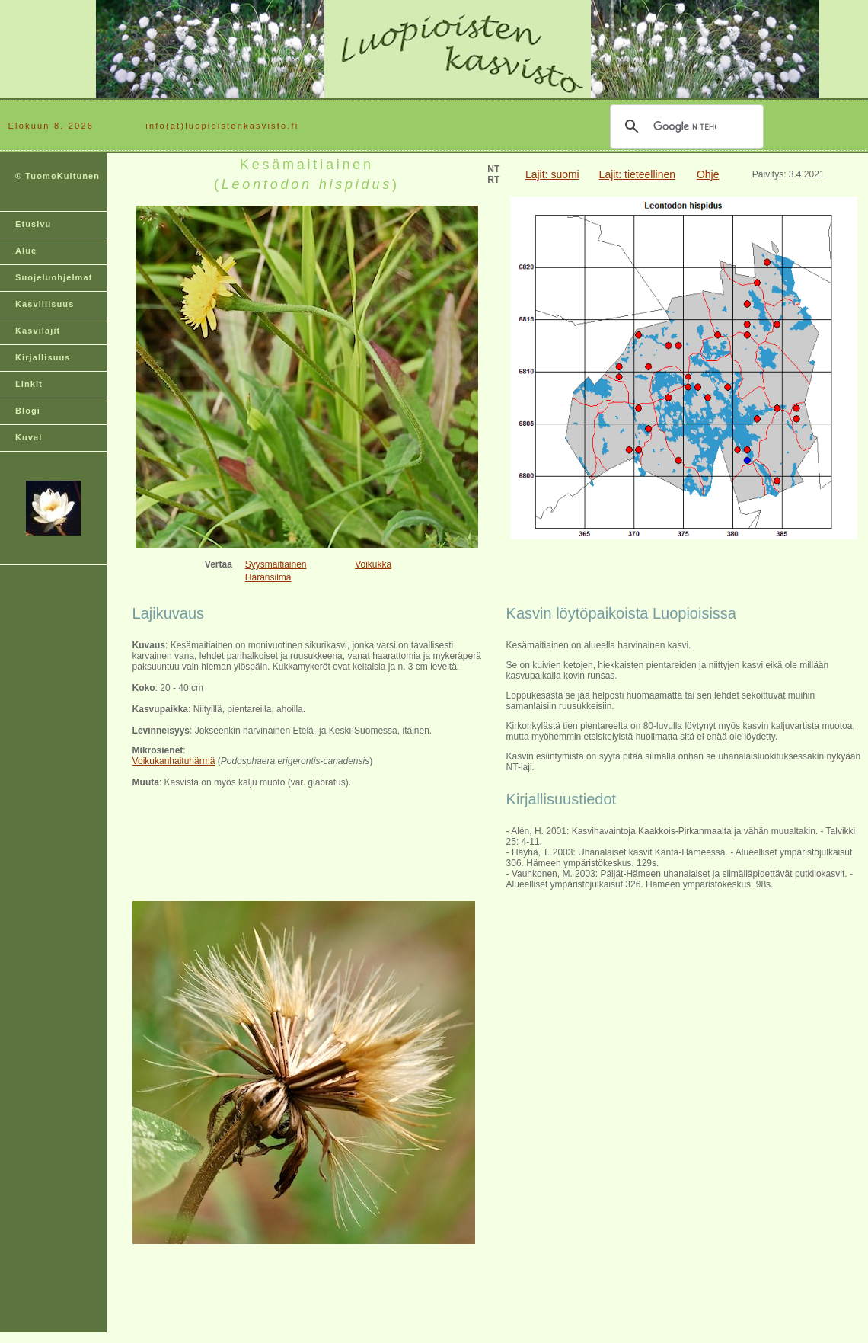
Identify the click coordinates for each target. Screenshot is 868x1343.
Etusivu (33, 224)
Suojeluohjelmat (53, 277)
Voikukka (373, 564)
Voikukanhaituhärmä (173, 761)
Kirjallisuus (43, 357)
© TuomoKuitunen (57, 176)
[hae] (684, 126)
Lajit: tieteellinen (637, 174)
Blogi (27, 410)
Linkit (29, 384)
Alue (26, 250)
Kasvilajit (37, 330)
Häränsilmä (268, 577)
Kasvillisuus (44, 304)
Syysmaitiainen (276, 564)
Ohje (708, 174)
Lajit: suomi (552, 174)
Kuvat (29, 437)
